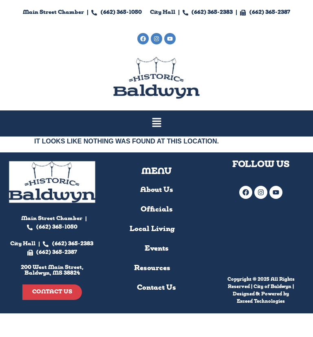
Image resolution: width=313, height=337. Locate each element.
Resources (156, 268)
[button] (156, 123)
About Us (156, 190)
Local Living (157, 229)
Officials (157, 210)
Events (157, 249)
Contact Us (156, 288)
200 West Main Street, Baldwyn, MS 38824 (156, 55)
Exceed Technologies (261, 301)
